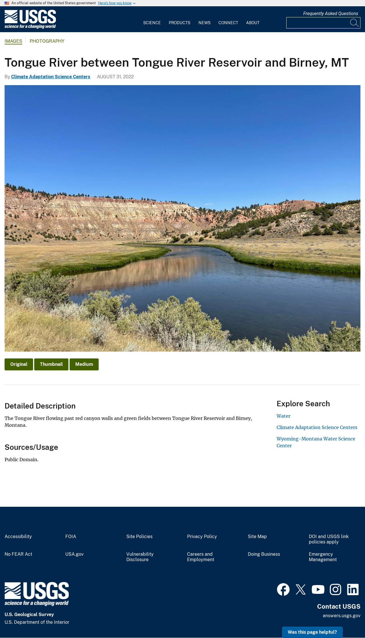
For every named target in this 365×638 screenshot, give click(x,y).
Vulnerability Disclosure (140, 557)
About (252, 22)
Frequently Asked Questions (330, 13)
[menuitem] (152, 19)
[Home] (30, 27)
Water (283, 416)
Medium (84, 364)
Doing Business (264, 554)
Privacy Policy (202, 536)
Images (13, 41)
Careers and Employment (200, 557)
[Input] (323, 22)
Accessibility (18, 536)
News (204, 22)
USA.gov (74, 554)
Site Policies (139, 536)
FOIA (70, 536)
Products (179, 22)
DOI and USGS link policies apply (329, 539)
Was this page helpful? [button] (312, 632)
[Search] (354, 22)
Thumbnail (51, 364)
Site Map (257, 536)
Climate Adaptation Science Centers (50, 76)
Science (152, 22)
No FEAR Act (18, 554)
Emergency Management (323, 557)
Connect (228, 22)
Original (18, 364)
